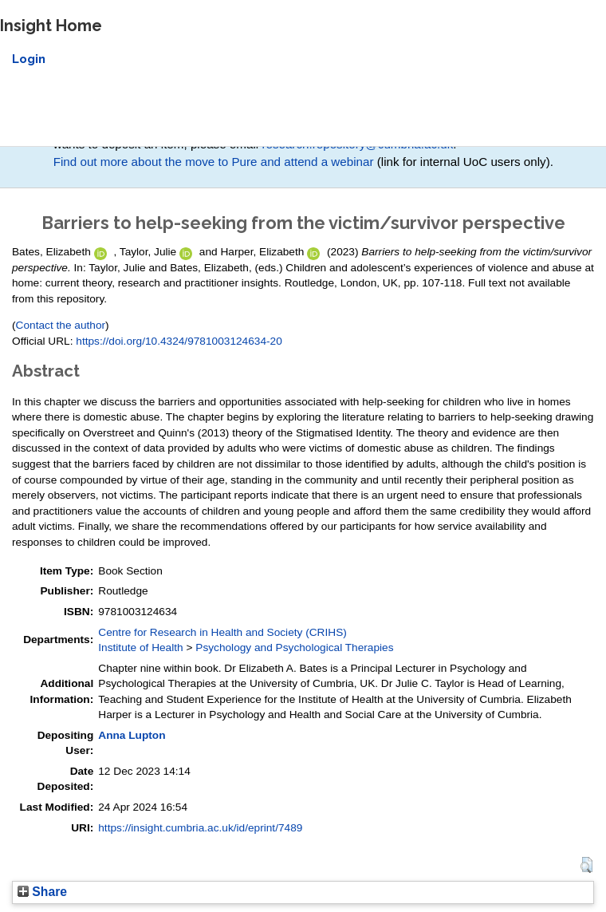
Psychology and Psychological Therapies (294, 647)
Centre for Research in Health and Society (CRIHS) (222, 632)
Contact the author (61, 325)
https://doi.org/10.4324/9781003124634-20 (178, 341)
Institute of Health (140, 647)
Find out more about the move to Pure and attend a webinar (213, 161)
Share (42, 891)
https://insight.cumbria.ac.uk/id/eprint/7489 (200, 828)
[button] (586, 865)
